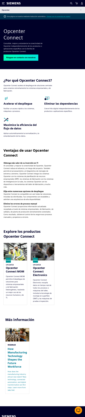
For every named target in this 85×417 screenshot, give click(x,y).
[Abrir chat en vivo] (78, 410)
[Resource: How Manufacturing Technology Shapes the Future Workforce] (17, 361)
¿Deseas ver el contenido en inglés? (58, 16)
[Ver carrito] (76, 3)
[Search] (71, 3)
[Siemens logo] (14, 3)
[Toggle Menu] (3, 3)
